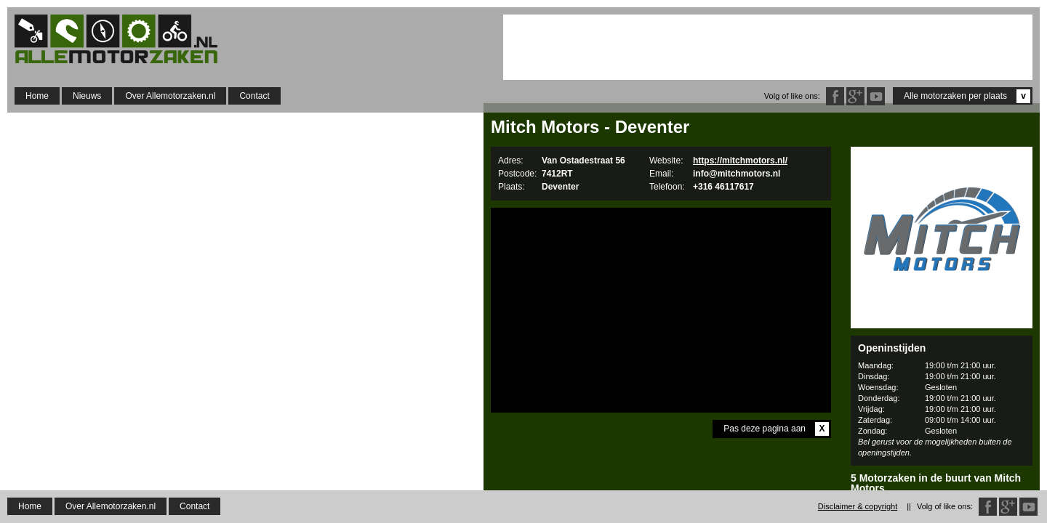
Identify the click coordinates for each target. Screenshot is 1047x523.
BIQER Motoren (941, 505)
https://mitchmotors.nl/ (740, 160)
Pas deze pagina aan (776, 429)
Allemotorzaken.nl (124, 39)
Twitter (876, 96)
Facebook (835, 96)
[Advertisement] (767, 47)
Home (37, 96)
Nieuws (87, 96)
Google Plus (855, 96)
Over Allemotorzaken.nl (170, 96)
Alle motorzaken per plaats (967, 96)
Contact (254, 96)
